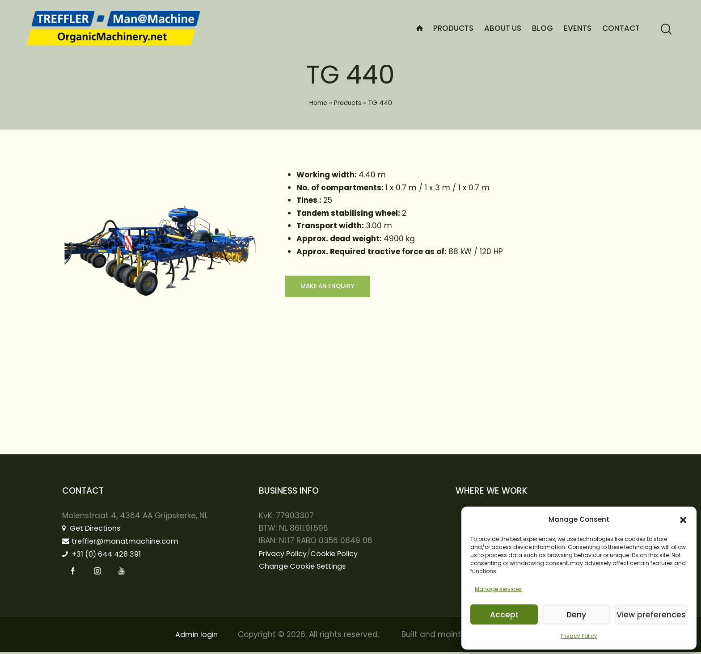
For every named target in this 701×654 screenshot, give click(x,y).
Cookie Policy (340, 553)
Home (317, 102)
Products (348, 102)
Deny (578, 614)
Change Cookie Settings (305, 566)
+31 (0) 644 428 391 (105, 554)
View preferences (653, 614)
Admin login (196, 636)
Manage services (498, 589)
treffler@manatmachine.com (124, 541)
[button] (683, 520)
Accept (505, 614)
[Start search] (666, 29)
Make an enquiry (336, 289)
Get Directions (94, 528)
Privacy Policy (579, 636)
